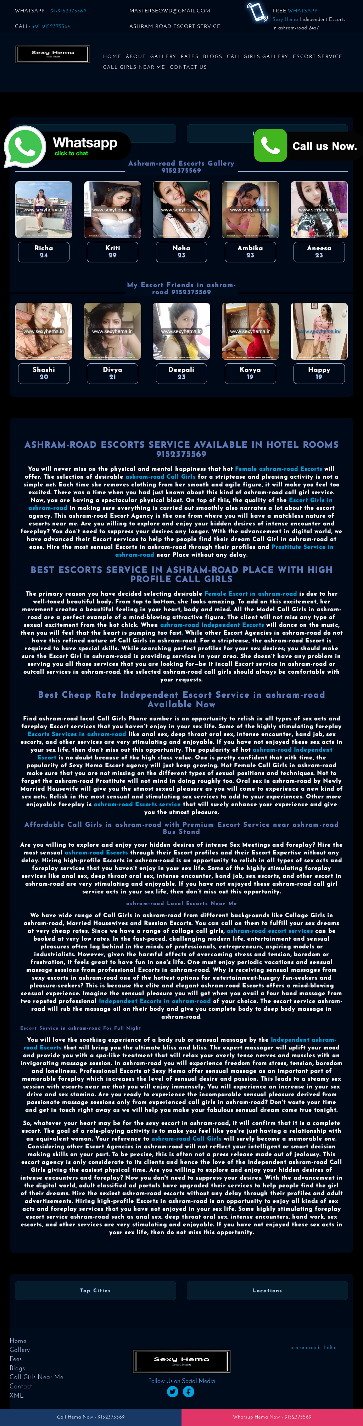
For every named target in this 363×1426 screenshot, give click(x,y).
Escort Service (318, 57)
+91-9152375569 (67, 11)
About (136, 57)
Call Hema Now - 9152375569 (91, 1417)
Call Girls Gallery (258, 57)
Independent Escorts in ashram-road (155, 1001)
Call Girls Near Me (134, 67)
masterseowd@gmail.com (169, 11)
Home (112, 57)
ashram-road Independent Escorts (212, 625)
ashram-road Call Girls (160, 477)
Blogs (213, 57)
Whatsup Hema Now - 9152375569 (272, 1417)
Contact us (188, 67)
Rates (190, 57)
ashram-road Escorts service (137, 805)
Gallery (163, 57)
